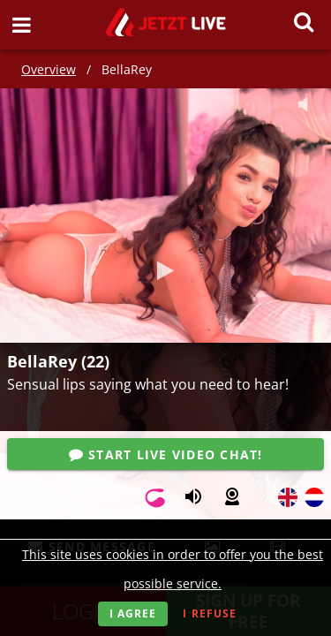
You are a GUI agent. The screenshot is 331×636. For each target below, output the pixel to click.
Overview (48, 69)
